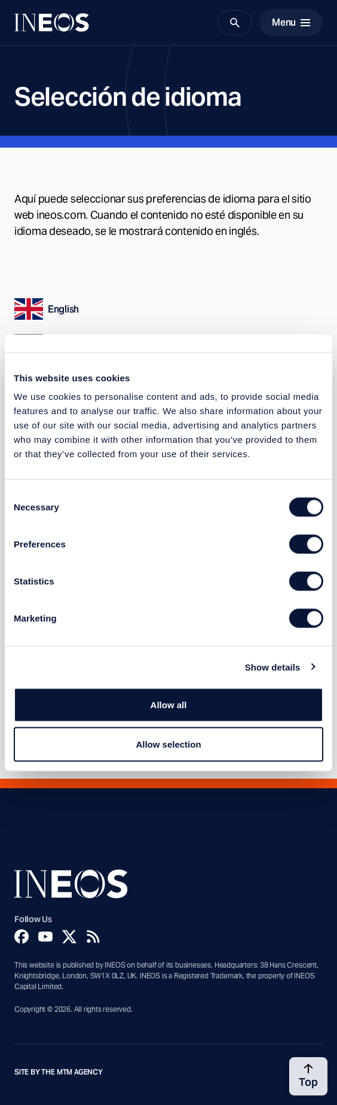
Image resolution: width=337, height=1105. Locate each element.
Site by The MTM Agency (58, 1072)
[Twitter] (69, 936)
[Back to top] (308, 1076)
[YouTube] (45, 936)
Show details (273, 667)
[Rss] (93, 936)
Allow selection (168, 744)
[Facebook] (21, 936)
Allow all (169, 705)
